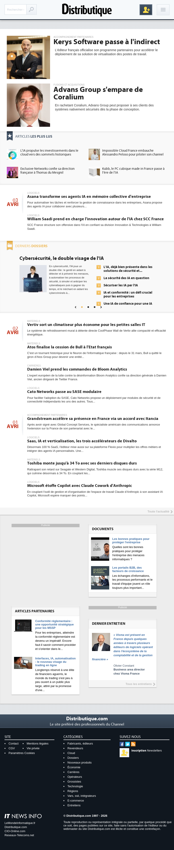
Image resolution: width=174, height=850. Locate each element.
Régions (73, 791)
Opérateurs (75, 776)
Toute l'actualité (158, 511)
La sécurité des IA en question (126, 278)
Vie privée (33, 748)
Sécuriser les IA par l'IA (121, 285)
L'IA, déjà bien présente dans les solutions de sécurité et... (128, 269)
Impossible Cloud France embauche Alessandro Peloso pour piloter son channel (133, 152)
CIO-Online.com (15, 831)
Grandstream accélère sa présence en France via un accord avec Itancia (92, 418)
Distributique (87, 9)
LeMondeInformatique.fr (20, 823)
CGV (12, 748)
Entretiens (74, 805)
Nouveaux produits (80, 762)
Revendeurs (75, 748)
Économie (74, 767)
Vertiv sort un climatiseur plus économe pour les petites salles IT (86, 324)
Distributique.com (16, 827)
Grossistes (74, 781)
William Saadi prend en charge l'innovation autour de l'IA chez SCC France (95, 219)
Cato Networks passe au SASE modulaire (64, 391)
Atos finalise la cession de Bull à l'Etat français (69, 347)
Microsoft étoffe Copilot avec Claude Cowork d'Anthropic (79, 485)
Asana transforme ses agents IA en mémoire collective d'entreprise (89, 196)
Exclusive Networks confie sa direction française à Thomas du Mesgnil (47, 171)
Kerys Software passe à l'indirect (106, 42)
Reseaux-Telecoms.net (19, 835)
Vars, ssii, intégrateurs (82, 795)
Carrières (74, 772)
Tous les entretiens (139, 684)
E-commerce (76, 800)
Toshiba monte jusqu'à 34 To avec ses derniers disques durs (82, 463)
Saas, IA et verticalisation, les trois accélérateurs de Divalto (82, 441)
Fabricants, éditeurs (80, 743)
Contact (14, 743)
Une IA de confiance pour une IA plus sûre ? (128, 305)
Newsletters (146, 750)
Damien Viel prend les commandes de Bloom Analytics (77, 369)
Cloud (71, 753)
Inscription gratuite (146, 10)
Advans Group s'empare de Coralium (98, 93)
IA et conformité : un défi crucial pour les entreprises (128, 294)
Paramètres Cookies (22, 753)
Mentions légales (37, 743)
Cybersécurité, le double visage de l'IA (61, 258)
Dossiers (73, 757)
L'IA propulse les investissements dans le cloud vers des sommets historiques (49, 152)
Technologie (75, 786)
